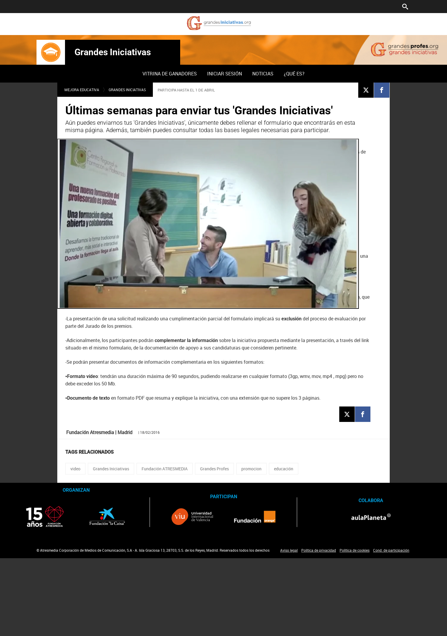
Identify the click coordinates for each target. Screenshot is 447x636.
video (75, 469)
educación (283, 469)
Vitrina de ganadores (169, 73)
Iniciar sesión (224, 73)
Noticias (262, 73)
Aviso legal (289, 550)
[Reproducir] (208, 224)
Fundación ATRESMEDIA (165, 469)
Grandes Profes (214, 469)
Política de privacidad (318, 550)
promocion (251, 469)
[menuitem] (169, 73)
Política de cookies (355, 550)
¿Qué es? (294, 73)
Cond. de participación (391, 550)
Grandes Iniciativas (112, 52)
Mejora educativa (81, 89)
